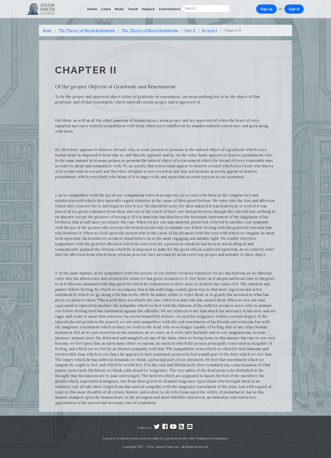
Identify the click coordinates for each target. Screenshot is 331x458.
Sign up (266, 9)
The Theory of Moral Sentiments (86, 30)
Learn (106, 9)
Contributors (169, 9)
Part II (190, 30)
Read (119, 9)
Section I (209, 30)
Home (92, 9)
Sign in (294, 9)
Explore (148, 9)
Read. (47, 30)
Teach (132, 9)
